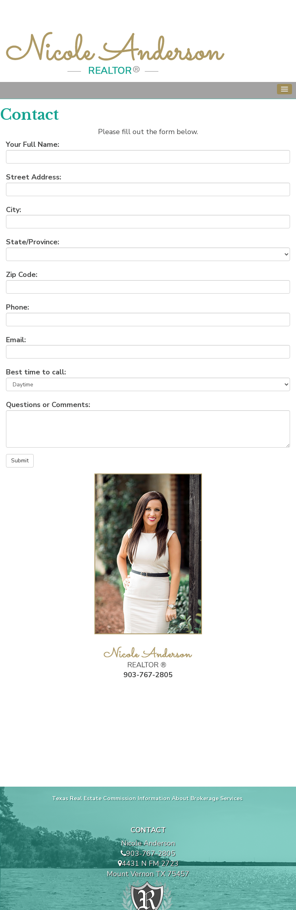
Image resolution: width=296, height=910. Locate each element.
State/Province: (32, 242)
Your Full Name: (32, 144)
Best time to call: (36, 372)
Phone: (17, 307)
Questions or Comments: (48, 404)
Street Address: (33, 177)
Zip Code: (21, 274)
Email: (16, 340)
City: (13, 209)
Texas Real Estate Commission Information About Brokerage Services (147, 798)
